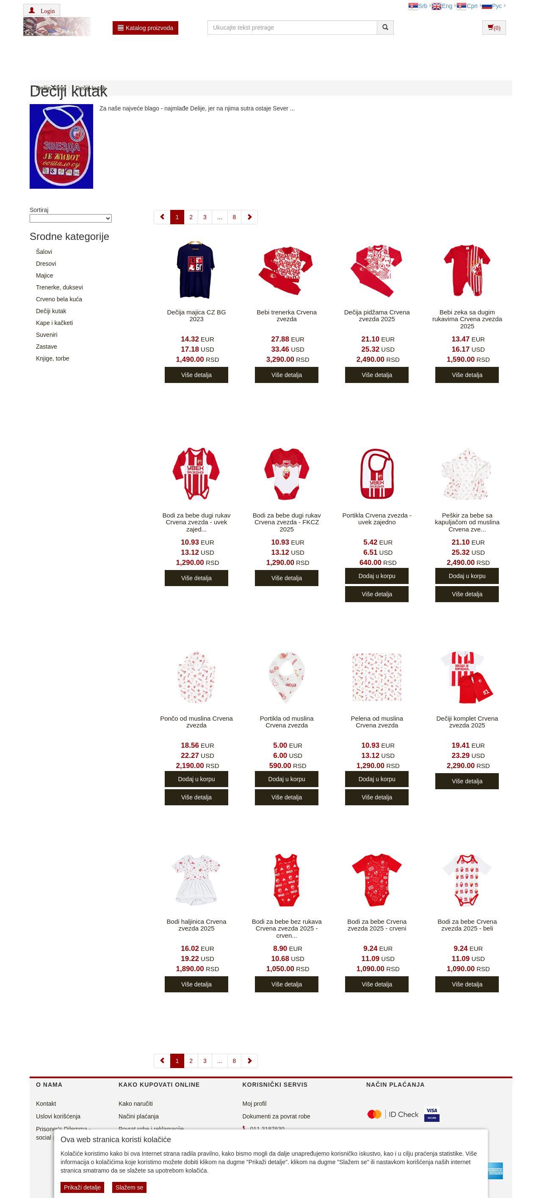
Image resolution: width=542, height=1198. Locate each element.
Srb (418, 6)
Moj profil (255, 1103)
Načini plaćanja (139, 1116)
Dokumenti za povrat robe (276, 1116)
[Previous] (162, 217)
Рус (492, 6)
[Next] (249, 217)
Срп (466, 6)
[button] (41, 10)
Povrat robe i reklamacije (151, 1129)
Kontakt (46, 1103)
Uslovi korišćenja (58, 1116)
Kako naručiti (136, 1103)
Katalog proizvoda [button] (145, 28)
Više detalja (196, 375)
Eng (441, 6)
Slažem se (129, 1187)
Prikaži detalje (82, 1187)
